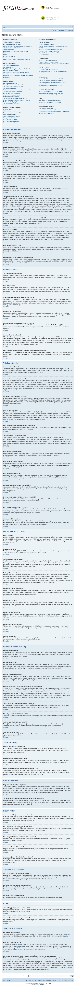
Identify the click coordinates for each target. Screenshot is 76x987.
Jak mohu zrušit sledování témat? (48, 94)
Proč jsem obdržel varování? (11, 96)
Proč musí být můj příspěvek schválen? (13, 102)
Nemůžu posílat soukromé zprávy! (48, 60)
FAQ (54, 30)
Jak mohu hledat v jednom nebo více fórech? (51, 78)
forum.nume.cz (21, 8)
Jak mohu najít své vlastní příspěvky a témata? (51, 85)
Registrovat (61, 30)
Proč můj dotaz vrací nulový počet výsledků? (51, 80)
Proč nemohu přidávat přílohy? (11, 95)
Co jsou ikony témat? (9, 123)
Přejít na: (25, 975)
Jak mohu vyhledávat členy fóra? (47, 84)
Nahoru (7, 142)
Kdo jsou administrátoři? (45, 41)
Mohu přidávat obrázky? (9, 114)
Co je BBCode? (7, 109)
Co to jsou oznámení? (9, 118)
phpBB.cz (42, 984)
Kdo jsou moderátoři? (44, 42)
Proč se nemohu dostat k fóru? (11, 93)
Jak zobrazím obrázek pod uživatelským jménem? (16, 72)
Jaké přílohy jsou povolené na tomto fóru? (50, 100)
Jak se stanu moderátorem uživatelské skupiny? (51, 49)
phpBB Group (63, 934)
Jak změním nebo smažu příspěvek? (13, 85)
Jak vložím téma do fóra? (10, 83)
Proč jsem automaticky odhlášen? (12, 44)
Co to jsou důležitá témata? (10, 119)
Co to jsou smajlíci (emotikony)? (11, 112)
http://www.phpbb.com (20, 946)
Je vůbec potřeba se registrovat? (12, 42)
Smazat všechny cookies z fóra (36, 980)
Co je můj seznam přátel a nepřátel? (48, 69)
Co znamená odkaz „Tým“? (46, 54)
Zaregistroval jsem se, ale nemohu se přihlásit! (15, 51)
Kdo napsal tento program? (46, 108)
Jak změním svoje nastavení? (11, 65)
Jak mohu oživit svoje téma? (11, 103)
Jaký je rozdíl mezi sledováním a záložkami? (51, 91)
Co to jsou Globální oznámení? (11, 116)
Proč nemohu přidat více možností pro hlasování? (16, 90)
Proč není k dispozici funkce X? (47, 109)
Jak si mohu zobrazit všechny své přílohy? (50, 102)
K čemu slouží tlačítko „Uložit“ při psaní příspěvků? (17, 100)
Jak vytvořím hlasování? (9, 88)
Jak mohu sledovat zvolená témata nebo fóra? (51, 93)
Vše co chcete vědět (53, 18)
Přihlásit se (70, 30)
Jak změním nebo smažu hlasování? (13, 91)
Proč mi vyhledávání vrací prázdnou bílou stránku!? (52, 82)
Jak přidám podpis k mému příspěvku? (13, 86)
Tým (26, 980)
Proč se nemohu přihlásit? (10, 41)
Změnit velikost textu (71, 27)
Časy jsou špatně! (8, 67)
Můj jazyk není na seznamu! (10, 70)
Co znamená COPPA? (9, 56)
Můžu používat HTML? (9, 111)
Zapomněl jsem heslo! (9, 49)
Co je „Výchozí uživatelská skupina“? (48, 52)
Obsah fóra (8, 27)
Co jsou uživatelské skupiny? (46, 44)
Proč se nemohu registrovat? (11, 58)
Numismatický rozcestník (53, 7)
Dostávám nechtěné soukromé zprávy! (49, 62)
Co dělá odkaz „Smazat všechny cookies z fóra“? (16, 59)
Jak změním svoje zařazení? (11, 74)
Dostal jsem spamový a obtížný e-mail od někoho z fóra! (54, 63)
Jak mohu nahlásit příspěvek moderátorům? (15, 98)
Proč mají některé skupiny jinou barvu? (49, 51)
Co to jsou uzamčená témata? (11, 121)
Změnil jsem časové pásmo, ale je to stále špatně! (16, 69)
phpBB (32, 983)
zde (66, 936)
